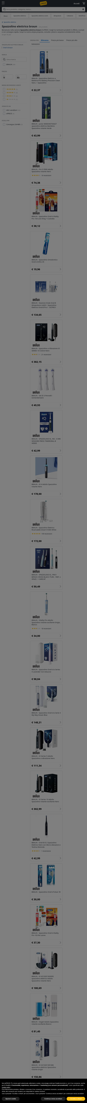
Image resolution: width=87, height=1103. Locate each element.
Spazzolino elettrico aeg (45, 948)
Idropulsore (57, 16)
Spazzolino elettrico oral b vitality (49, 974)
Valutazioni (35, 44)
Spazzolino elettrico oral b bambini (49, 967)
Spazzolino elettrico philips (68, 908)
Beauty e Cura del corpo (61, 1013)
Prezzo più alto (71, 40)
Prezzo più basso (57, 40)
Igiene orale (40, 1013)
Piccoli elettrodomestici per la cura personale (54, 1020)
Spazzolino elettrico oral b (40, 16)
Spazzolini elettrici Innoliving (47, 928)
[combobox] (43, 9)
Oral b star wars (69, 987)
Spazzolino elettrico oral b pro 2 (48, 954)
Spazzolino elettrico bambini (47, 921)
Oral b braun (8, 48)
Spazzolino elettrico (19, 16)
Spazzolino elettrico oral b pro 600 (49, 980)
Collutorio (70, 16)
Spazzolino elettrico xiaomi (46, 941)
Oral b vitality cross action (46, 987)
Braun (6, 16)
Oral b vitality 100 (42, 994)
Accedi (77, 3)
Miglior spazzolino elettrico (46, 935)
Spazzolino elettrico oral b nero (48, 961)
